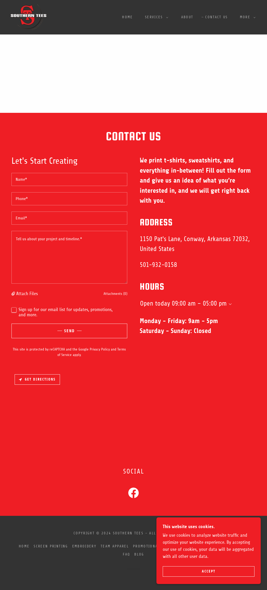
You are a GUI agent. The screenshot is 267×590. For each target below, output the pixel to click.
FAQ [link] (126, 554)
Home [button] (24, 546)
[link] (28, 17)
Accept (208, 571)
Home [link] (127, 17)
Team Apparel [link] (115, 546)
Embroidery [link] (84, 546)
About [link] (187, 17)
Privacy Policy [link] (100, 349)
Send (69, 330)
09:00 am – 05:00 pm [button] (199, 303)
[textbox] (69, 179)
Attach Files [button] (27, 293)
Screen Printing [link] (51, 546)
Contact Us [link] (216, 17)
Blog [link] (139, 554)
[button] (155, 17)
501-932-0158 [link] (158, 264)
